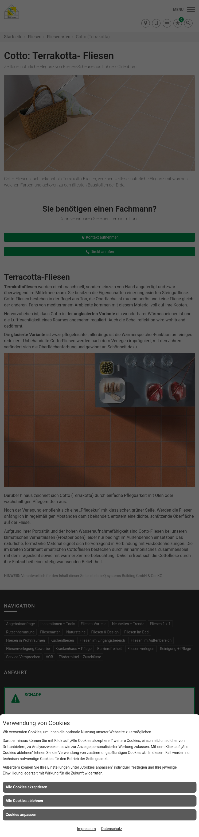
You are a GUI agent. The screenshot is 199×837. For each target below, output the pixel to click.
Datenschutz (111, 829)
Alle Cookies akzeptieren (26, 787)
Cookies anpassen (21, 814)
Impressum (86, 829)
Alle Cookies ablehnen (24, 801)
